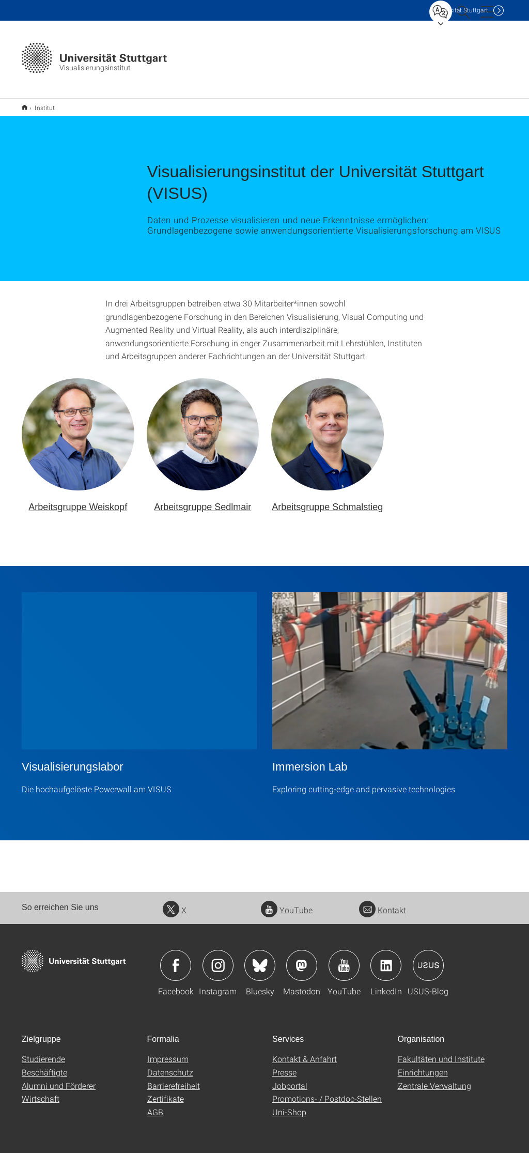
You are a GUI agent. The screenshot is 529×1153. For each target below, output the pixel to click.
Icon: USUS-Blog (428, 958)
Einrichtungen (423, 1065)
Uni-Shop (289, 1105)
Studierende (43, 1052)
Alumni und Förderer (59, 1078)
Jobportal (289, 1078)
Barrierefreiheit (173, 1078)
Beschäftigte (44, 1065)
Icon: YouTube (344, 958)
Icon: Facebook (175, 958)
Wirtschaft (40, 1091)
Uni (460, 10)
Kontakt (382, 903)
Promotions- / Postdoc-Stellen (327, 1091)
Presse (284, 1065)
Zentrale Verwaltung (434, 1078)
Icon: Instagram (218, 958)
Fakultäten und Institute (441, 1052)
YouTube (287, 903)
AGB (155, 1105)
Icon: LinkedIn (385, 958)
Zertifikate (165, 1091)
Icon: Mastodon (301, 958)
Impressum (168, 1052)
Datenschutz (170, 1065)
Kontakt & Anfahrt (304, 1052)
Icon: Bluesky (259, 958)
